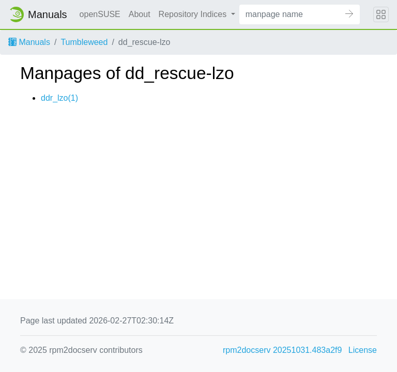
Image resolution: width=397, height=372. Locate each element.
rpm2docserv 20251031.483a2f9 (282, 350)
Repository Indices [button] (194, 14)
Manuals (29, 42)
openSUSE (100, 14)
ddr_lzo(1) (59, 98)
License (362, 350)
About (139, 14)
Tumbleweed (84, 42)
